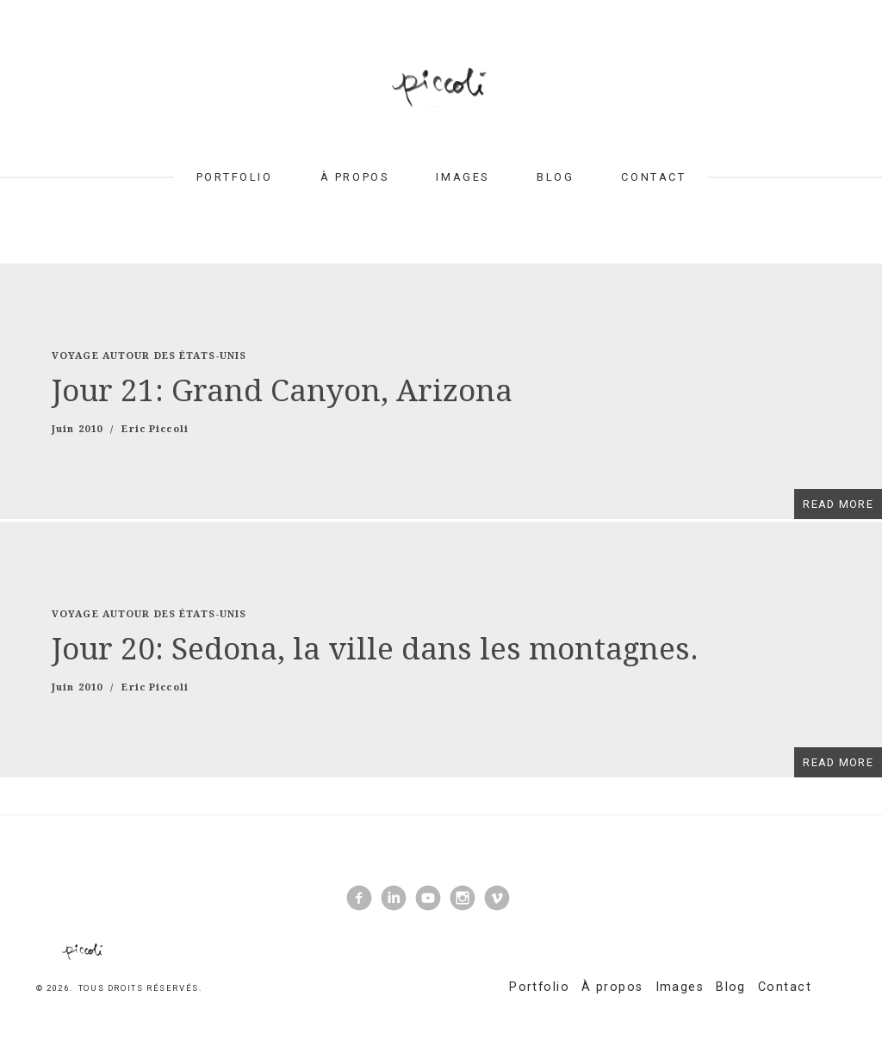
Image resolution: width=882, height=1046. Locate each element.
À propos (354, 176)
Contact (653, 176)
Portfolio (234, 176)
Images (462, 176)
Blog (555, 176)
